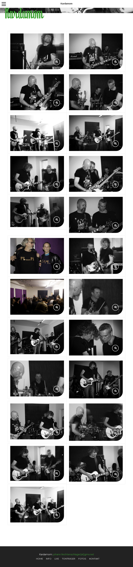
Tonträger (68, 558)
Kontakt (94, 558)
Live (57, 558)
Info (48, 558)
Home (39, 558)
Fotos (82, 558)
